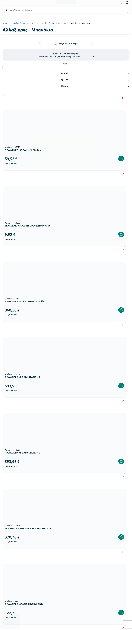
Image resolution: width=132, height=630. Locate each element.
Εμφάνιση (43, 56)
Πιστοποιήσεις (72, 554)
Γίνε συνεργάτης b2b (75, 571)
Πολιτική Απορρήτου (98, 511)
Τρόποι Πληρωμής (96, 554)
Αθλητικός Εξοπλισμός (54, 594)
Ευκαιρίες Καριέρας (74, 567)
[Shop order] (79, 56)
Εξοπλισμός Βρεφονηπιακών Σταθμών (27, 23)
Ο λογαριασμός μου (118, 550)
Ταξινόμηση (59, 56)
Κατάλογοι (71, 558)
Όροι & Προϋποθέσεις (97, 567)
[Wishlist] (40, 98)
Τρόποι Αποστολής (96, 558)
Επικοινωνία (115, 558)
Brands (69, 562)
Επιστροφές (93, 562)
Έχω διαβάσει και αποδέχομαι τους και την (98, 510)
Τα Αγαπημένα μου (117, 554)
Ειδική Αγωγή (51, 598)
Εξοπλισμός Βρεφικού (57, 23)
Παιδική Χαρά (51, 590)
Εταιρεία (70, 550)
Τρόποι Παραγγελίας (97, 550)
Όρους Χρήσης (111, 508)
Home (5, 23)
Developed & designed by (66, 627)
